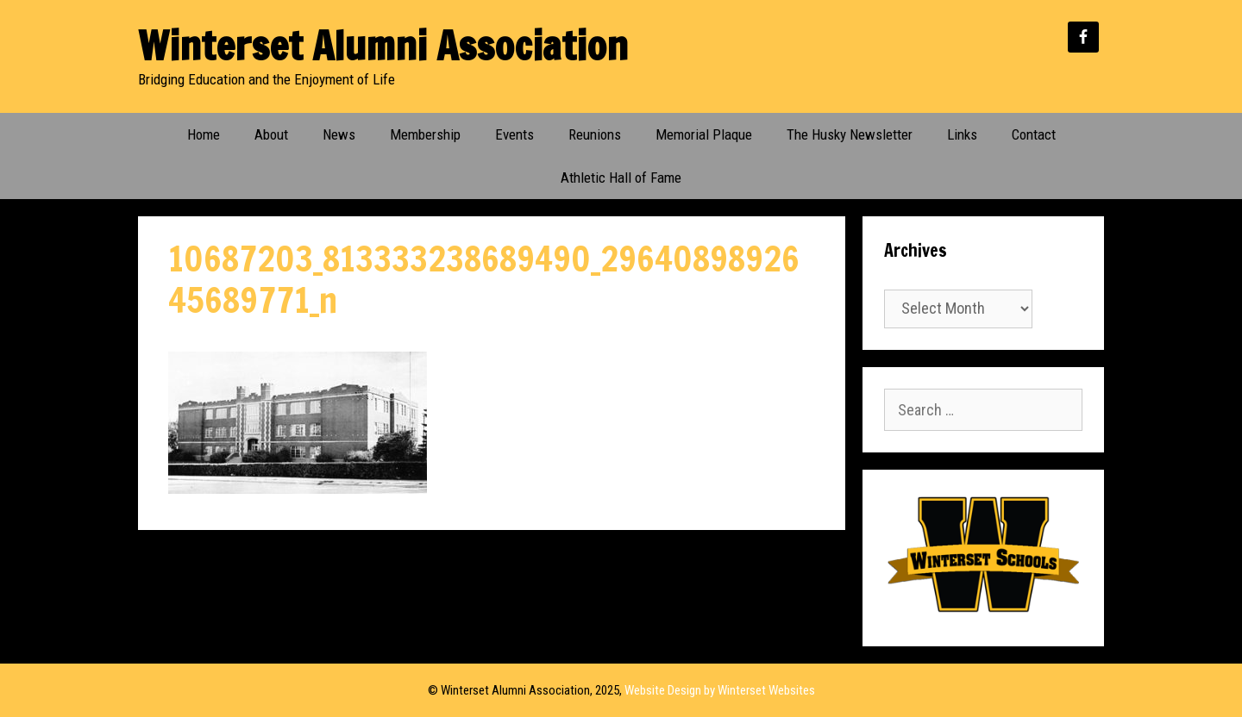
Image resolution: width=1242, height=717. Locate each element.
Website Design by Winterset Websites (719, 690)
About (271, 134)
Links (962, 134)
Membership (425, 134)
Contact (1034, 134)
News (339, 134)
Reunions (594, 134)
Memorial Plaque (704, 134)
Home (203, 134)
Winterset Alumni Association (383, 45)
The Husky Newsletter (850, 134)
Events (514, 134)
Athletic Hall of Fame (621, 177)
